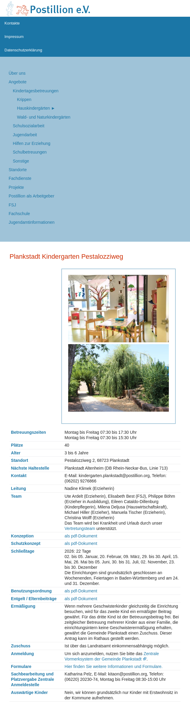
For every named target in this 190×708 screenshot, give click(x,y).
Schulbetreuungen (30, 152)
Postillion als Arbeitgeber (31, 196)
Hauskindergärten (33, 108)
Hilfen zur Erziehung (31, 143)
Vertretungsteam (80, 528)
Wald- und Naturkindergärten (43, 117)
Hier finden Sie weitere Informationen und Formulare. (114, 666)
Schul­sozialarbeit (28, 125)
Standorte (18, 169)
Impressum (14, 36)
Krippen (24, 99)
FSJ (12, 205)
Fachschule (19, 213)
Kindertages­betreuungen (35, 90)
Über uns (17, 73)
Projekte (16, 187)
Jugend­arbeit (25, 134)
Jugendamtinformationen (31, 222)
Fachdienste (20, 178)
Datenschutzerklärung (23, 50)
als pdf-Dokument (81, 536)
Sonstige (21, 161)
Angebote (18, 81)
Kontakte (12, 23)
